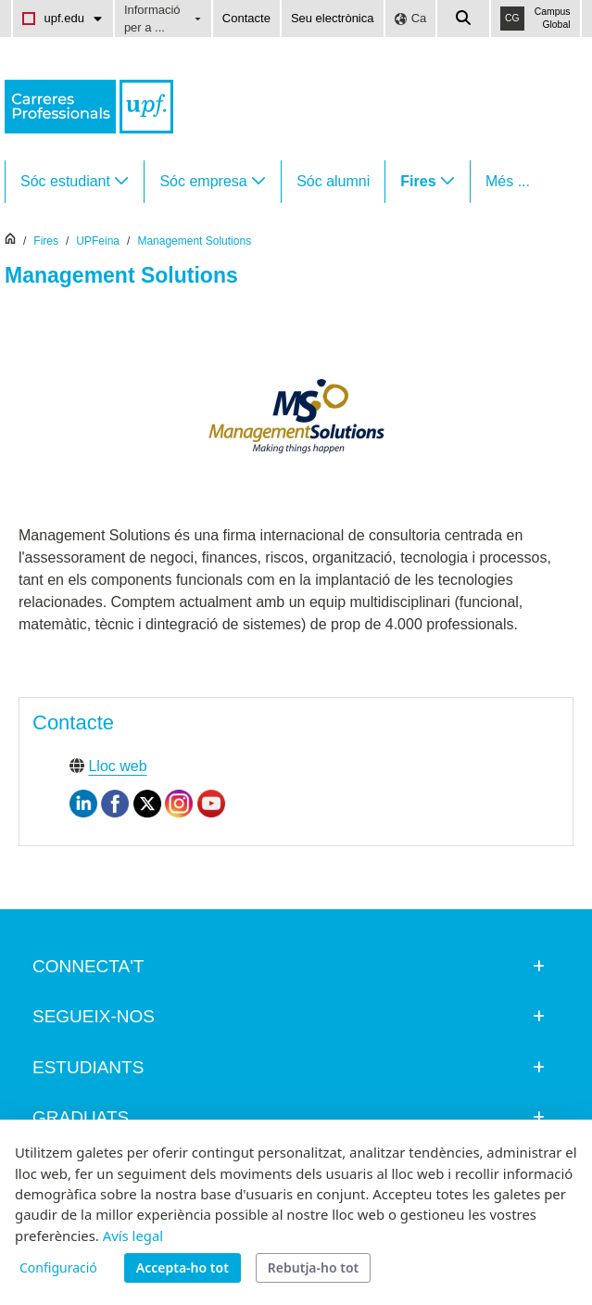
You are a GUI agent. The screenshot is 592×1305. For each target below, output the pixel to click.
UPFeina (98, 240)
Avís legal (133, 1235)
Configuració (58, 1267)
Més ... (507, 181)
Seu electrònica (332, 18)
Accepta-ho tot (182, 1267)
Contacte (246, 18)
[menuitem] (75, 181)
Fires (45, 240)
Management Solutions (194, 240)
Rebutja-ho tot (313, 1267)
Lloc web (117, 766)
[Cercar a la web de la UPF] (464, 18)
